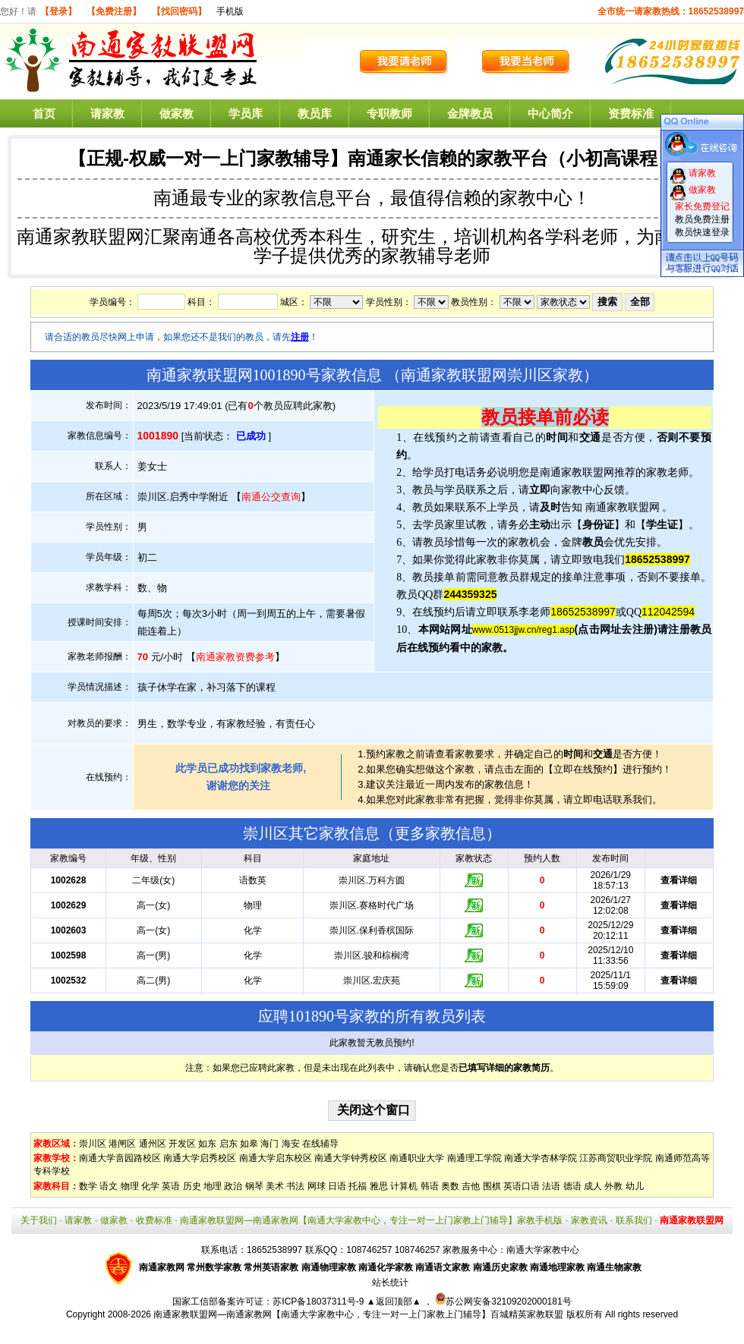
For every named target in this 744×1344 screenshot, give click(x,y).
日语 (337, 1186)
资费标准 (631, 113)
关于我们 (38, 1220)
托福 (357, 1186)
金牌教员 (470, 113)
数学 (88, 1186)
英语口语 (521, 1186)
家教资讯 (589, 1220)
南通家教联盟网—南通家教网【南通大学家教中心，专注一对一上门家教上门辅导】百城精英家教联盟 (358, 1314)
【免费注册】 (114, 11)
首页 (44, 113)
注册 (300, 337)
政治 (233, 1186)
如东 (207, 1143)
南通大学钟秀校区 (350, 1158)
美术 (275, 1186)
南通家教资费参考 (235, 657)
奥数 (450, 1186)
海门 (269, 1143)
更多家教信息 (440, 833)
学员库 (246, 113)
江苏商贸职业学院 (615, 1158)
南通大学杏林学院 (540, 1158)
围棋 (492, 1186)
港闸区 (122, 1143)
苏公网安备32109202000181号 (503, 1301)
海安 (291, 1143)
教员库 (315, 113)
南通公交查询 (271, 496)
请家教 (107, 113)
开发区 (182, 1143)
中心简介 (550, 113)
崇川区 (92, 1143)
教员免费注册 (702, 219)
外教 (613, 1186)
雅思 (379, 1186)
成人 (593, 1186)
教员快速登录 (702, 232)
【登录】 (58, 11)
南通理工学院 (474, 1158)
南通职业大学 (416, 1158)
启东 (228, 1143)
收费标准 (154, 1220)
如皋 (249, 1143)
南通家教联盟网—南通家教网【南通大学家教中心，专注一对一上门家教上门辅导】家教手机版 (371, 1220)
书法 (295, 1186)
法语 (551, 1186)
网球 (316, 1186)
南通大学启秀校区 (199, 1158)
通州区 (152, 1143)
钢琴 (254, 1186)
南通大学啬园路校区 (120, 1158)
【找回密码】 (179, 11)
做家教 (176, 113)
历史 (192, 1186)
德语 (572, 1186)
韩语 (430, 1186)
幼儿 (635, 1186)
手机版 (230, 11)
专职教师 (389, 113)
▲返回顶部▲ (394, 1301)
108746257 (417, 1250)
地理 (212, 1186)
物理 (130, 1186)
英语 (171, 1186)
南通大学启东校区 (275, 1158)
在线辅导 (320, 1143)
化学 (150, 1186)
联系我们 (634, 1220)
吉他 (471, 1186)
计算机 (404, 1186)
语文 (108, 1186)
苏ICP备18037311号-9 (319, 1301)
